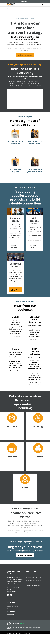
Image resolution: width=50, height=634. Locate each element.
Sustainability (10, 614)
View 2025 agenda (33, 246)
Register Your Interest (25, 55)
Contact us (10, 608)
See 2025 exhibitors (13, 246)
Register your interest (14, 289)
